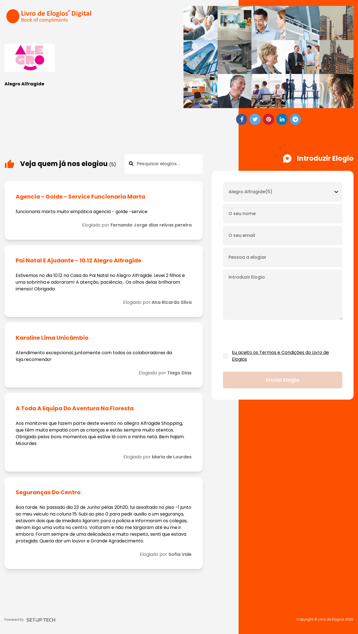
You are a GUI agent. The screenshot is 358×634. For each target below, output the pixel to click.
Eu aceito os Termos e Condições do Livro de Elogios (280, 355)
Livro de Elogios (331, 619)
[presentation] (265, 335)
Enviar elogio (282, 379)
